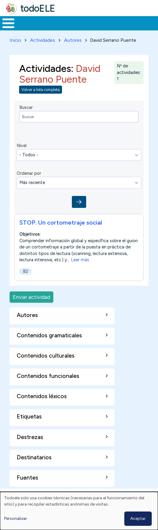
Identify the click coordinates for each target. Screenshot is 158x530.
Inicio (15, 40)
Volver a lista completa (40, 89)
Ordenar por (29, 173)
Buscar (26, 107)
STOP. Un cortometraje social (60, 222)
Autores (73, 40)
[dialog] (79, 511)
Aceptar (138, 518)
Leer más (80, 259)
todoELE (37, 8)
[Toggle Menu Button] (8, 23)
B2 (25, 271)
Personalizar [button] (15, 518)
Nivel (22, 145)
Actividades (42, 40)
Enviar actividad (31, 297)
